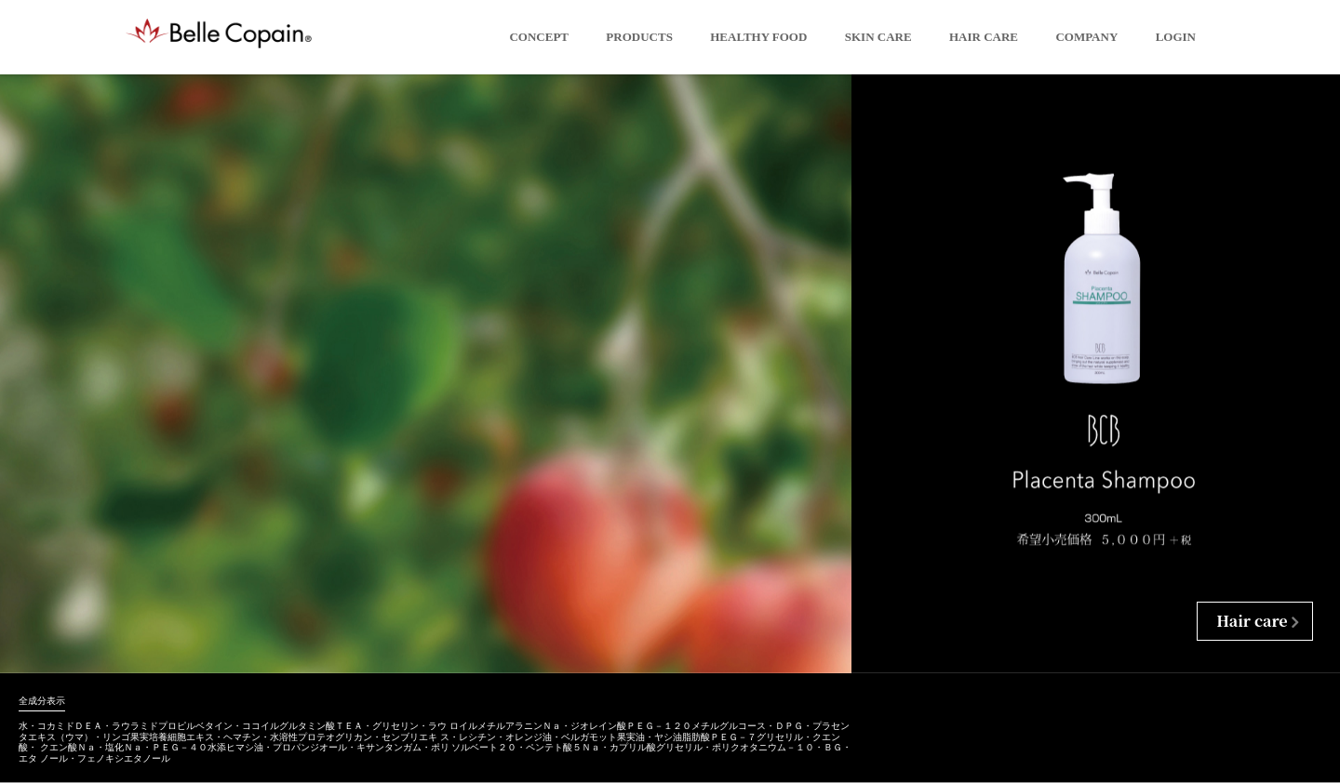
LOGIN (1176, 37)
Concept (539, 37)
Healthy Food (758, 37)
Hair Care (983, 37)
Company (1086, 37)
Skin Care (878, 37)
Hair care (1251, 620)
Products (639, 37)
